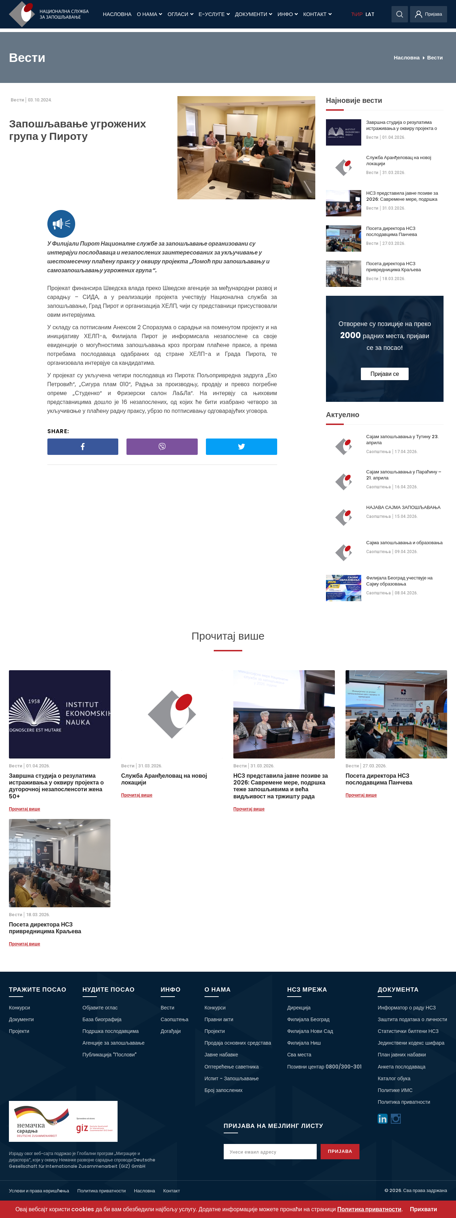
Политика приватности (404, 1102)
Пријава (343, 1151)
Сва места (299, 1054)
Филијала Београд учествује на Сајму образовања (399, 581)
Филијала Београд (308, 1019)
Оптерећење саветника (231, 1066)
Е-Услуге (214, 14)
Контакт (317, 14)
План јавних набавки (402, 1054)
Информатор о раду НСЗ (407, 1007)
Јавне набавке (221, 1054)
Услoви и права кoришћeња (39, 1190)
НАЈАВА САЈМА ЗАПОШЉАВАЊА (403, 507)
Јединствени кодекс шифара (411, 1042)
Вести (435, 57)
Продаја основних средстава (237, 1042)
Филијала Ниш (304, 1042)
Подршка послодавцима (111, 1031)
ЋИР (357, 14)
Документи (253, 14)
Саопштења (378, 451)
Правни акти (218, 1019)
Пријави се (384, 374)
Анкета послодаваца (401, 1066)
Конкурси (19, 1007)
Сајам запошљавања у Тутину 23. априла (402, 440)
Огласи (180, 14)
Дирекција (299, 1007)
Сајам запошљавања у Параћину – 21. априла (403, 475)
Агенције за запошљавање (114, 1042)
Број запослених (223, 1090)
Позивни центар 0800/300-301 (324, 1066)
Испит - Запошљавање (231, 1078)
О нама (149, 14)
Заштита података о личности (412, 1019)
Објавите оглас (100, 1007)
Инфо (288, 14)
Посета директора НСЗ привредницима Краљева (393, 267)
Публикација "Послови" (110, 1054)
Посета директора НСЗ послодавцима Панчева (391, 231)
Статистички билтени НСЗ (408, 1031)
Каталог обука (394, 1078)
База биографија (102, 1019)
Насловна (117, 14)
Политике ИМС (395, 1090)
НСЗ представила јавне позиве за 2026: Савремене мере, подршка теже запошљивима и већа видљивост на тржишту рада (402, 196)
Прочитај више (24, 809)
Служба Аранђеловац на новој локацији (398, 160)
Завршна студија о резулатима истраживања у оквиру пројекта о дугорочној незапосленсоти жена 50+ (401, 125)
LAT (370, 14)
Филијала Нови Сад (310, 1031)
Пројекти (19, 1031)
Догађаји (171, 1031)
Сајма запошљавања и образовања (404, 543)
